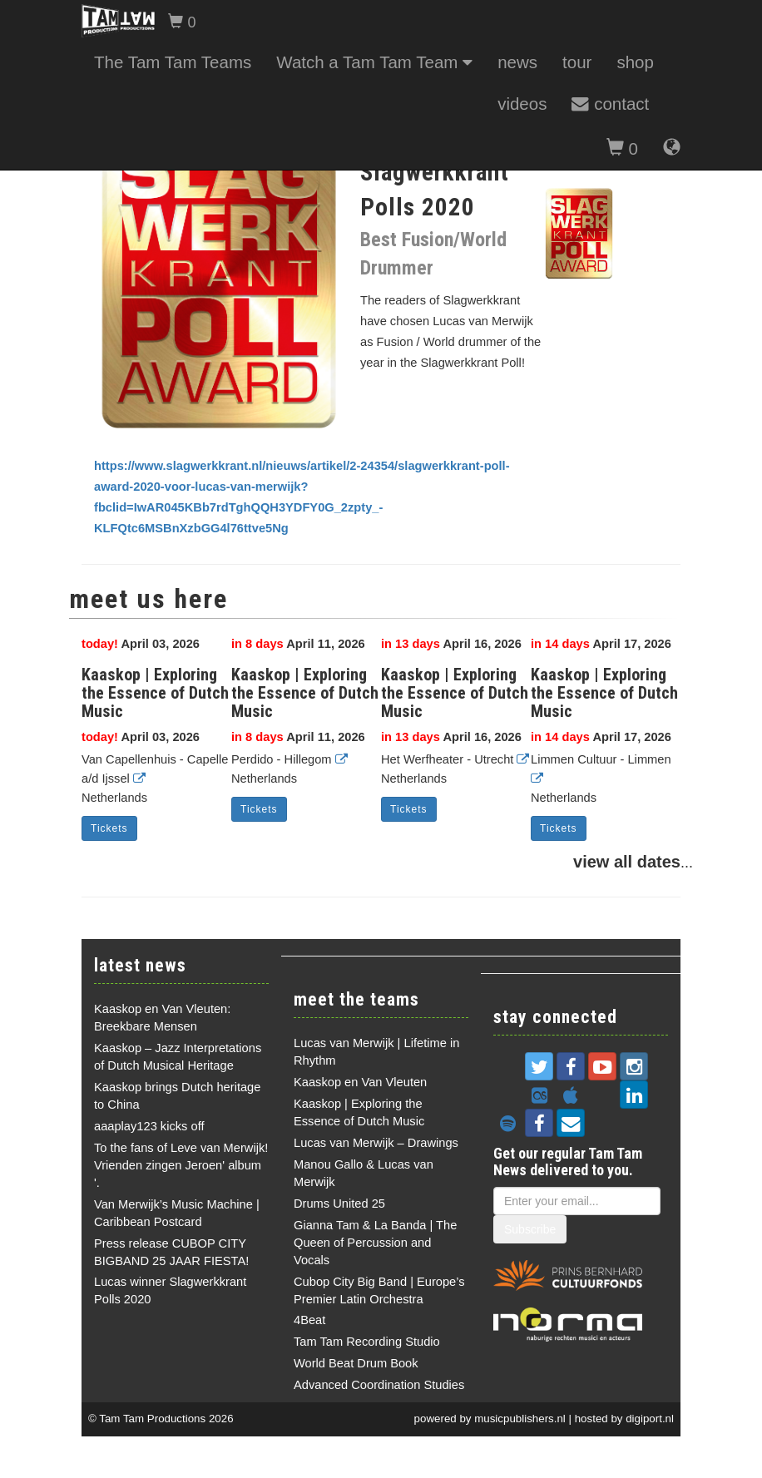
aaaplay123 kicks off (149, 1126)
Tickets (109, 828)
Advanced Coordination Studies (379, 1384)
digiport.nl (650, 1418)
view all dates (626, 862)
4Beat (309, 1320)
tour (576, 62)
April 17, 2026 (601, 643)
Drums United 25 (339, 1203)
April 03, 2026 (141, 643)
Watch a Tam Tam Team (374, 62)
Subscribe (530, 1229)
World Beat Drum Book (356, 1363)
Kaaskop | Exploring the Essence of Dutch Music (155, 693)
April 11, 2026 (298, 643)
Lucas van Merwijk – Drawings (376, 1142)
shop (635, 62)
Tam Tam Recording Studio (367, 1341)
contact (610, 103)
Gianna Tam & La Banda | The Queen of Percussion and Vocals (375, 1242)
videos (522, 103)
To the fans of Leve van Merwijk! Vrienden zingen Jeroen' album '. (181, 1165)
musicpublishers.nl (520, 1418)
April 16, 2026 (451, 643)
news (517, 62)
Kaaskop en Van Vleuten (360, 1082)
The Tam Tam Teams (172, 62)
